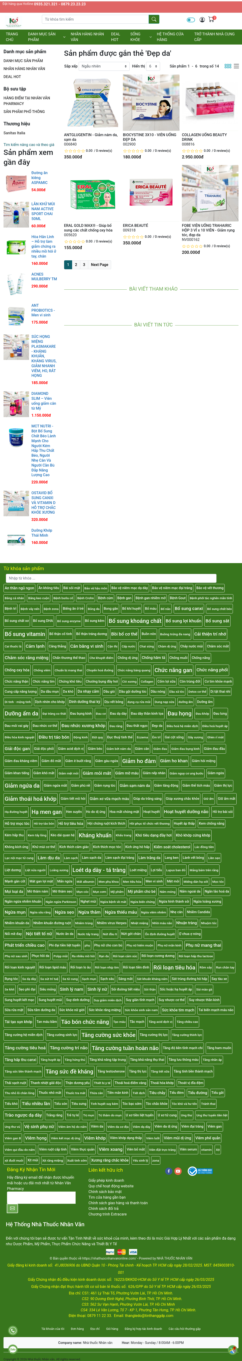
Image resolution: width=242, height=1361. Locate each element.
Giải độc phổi (44, 749)
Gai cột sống (174, 737)
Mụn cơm (99, 892)
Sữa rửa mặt (14, 1010)
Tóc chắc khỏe (157, 1104)
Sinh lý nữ (97, 989)
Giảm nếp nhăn (154, 773)
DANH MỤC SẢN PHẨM (47, 37)
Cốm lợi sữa (167, 682)
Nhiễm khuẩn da (17, 923)
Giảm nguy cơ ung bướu (186, 773)
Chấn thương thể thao (69, 658)
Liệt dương (13, 870)
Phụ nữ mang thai (203, 945)
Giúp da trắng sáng (147, 799)
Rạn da (104, 956)
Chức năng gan (173, 670)
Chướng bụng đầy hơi (102, 682)
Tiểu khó (11, 1104)
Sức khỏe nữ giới (72, 1010)
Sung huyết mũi (50, 1000)
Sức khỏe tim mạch (178, 1010)
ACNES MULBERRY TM (44, 276)
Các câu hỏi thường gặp (185, 1329)
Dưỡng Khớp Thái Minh (41, 533)
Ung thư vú (12, 1127)
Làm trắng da (150, 858)
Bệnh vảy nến (30, 609)
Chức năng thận (16, 682)
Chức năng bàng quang (133, 670)
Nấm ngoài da (190, 892)
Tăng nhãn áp (212, 1060)
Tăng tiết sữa (160, 1071)
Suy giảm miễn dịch (108, 1000)
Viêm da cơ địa (118, 1127)
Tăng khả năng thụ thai (147, 1060)
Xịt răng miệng (52, 1160)
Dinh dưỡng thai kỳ (84, 701)
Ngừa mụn (15, 912)
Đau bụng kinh (81, 714)
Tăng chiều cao (187, 1022)
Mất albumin (85, 881)
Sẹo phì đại (27, 989)
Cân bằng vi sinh (86, 646)
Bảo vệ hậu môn (95, 588)
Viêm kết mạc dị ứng (65, 1138)
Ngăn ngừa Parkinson (61, 902)
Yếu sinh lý (140, 1160)
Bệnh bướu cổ (63, 598)
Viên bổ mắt (136, 1150)
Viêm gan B (13, 1138)
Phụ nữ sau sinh (16, 956)
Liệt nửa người (35, 870)
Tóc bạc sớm (132, 1104)
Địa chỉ (94, 1329)
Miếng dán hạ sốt (195, 881)
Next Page (99, 264)
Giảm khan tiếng (17, 773)
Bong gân (111, 609)
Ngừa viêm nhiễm (153, 912)
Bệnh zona (51, 609)
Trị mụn (88, 1115)
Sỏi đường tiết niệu (125, 989)
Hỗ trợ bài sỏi (223, 812)
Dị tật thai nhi (220, 692)
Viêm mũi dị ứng (177, 1138)
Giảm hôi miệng (204, 761)
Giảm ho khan (174, 760)
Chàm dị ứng (167, 646)
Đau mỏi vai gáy (17, 726)
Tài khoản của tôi (52, 1329)
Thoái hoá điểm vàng (130, 1083)
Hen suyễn (74, 812)
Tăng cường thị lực (154, 1035)
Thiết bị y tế (102, 1083)
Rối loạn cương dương (157, 956)
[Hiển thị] (153, 66)
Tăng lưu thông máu (183, 1060)
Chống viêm (42, 670)
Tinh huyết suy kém (104, 1104)
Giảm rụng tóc (104, 786)
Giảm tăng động (166, 786)
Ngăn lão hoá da (217, 892)
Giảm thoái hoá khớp (30, 799)
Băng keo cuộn (38, 598)
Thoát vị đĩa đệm (190, 1083)
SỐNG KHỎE (141, 37)
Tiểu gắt (217, 1093)
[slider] (78, 150)
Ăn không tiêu (48, 588)
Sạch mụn (89, 979)
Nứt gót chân (131, 934)
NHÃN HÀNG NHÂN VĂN (87, 37)
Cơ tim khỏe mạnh (218, 682)
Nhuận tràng (186, 923)
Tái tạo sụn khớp (18, 1022)
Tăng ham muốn (219, 1048)
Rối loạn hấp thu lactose (196, 956)
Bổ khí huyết (131, 609)
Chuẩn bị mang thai (68, 670)
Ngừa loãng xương (207, 902)
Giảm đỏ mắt (51, 761)
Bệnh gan (124, 598)
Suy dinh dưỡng (77, 1000)
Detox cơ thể (197, 691)
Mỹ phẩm (117, 892)
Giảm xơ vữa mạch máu (109, 798)
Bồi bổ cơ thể (124, 634)
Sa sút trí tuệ (49, 979)
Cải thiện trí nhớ (210, 634)
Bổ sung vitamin (25, 634)
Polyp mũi (61, 956)
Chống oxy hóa (17, 670)
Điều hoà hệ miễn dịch (182, 726)
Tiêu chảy (157, 1093)
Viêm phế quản (207, 1138)
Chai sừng (146, 646)
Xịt (218, 1150)
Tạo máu (119, 1022)
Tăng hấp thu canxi (20, 1060)
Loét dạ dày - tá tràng (99, 870)
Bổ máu (150, 609)
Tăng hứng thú (75, 1060)
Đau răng (116, 726)
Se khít (10, 989)
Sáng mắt (125, 979)
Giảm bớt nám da (118, 749)
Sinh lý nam (71, 989)
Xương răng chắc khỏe (109, 1160)
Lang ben (172, 858)
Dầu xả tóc (176, 691)
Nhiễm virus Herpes (112, 923)
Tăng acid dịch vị (160, 1022)
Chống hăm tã (153, 657)
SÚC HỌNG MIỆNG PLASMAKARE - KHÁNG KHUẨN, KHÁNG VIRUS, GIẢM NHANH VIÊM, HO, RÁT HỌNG (43, 356)
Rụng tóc (11, 979)
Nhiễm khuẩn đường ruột (52, 923)
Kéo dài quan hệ (63, 835)
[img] (202, 19)
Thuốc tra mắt (75, 1093)
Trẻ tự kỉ (72, 1115)
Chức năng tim (44, 682)
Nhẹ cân (176, 912)
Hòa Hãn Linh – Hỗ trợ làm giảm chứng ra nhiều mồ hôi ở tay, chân (43, 246)
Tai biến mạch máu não (215, 1010)
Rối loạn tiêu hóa (174, 967)
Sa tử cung (70, 979)
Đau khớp (202, 713)
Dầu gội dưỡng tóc (133, 692)
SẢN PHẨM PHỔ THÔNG (24, 111)
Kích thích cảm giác (74, 847)
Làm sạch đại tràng (119, 858)
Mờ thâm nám (37, 892)
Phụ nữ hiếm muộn (139, 945)
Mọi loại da (14, 891)
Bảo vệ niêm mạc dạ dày (129, 588)
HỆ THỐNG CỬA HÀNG (170, 37)
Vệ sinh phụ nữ (39, 1126)
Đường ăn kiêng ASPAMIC (39, 178)
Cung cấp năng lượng (21, 692)
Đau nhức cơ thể (45, 726)
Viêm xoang (110, 1149)
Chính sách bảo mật (105, 1191)
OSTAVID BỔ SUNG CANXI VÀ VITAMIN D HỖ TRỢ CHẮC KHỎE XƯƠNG (43, 503)
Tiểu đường (197, 1093)
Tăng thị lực (138, 1071)
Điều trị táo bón (54, 737)
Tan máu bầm (47, 1022)
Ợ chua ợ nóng (190, 934)
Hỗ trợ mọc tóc (17, 823)
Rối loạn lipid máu (52, 967)
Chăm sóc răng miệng (26, 657)
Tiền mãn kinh (117, 1093)
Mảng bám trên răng (204, 870)
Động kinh (80, 737)
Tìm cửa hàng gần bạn (107, 1197)
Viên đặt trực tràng (162, 1150)
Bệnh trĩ (10, 609)
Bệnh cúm (105, 598)
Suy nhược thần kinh (204, 1000)
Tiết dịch (139, 1093)
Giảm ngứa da (22, 785)
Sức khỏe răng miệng (105, 1010)
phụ (87, 945)
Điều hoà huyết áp (215, 726)
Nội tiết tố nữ (39, 933)
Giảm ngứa (216, 773)
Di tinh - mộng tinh (18, 702)
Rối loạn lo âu (80, 967)
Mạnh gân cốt (15, 881)
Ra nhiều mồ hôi (83, 956)
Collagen (147, 681)
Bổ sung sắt (217, 621)
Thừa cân (96, 1093)
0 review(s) (104, 151)
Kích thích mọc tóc (107, 847)
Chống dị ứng (127, 658)
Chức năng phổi (212, 670)
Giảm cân (142, 749)
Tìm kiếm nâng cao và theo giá (29, 144)
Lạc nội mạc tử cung (19, 858)
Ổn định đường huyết (160, 934)
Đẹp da (157, 726)
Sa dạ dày (29, 979)
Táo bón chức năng (85, 1022)
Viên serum (188, 1150)
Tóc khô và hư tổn (184, 1104)
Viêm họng (36, 1138)
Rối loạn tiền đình (136, 967)
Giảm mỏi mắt (97, 773)
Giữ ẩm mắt (226, 799)
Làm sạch (71, 858)
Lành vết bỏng (193, 858)
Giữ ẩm (208, 798)
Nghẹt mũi (88, 902)
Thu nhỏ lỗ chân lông (19, 1093)
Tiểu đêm (176, 1093)
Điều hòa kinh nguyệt (19, 737)
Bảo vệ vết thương (210, 588)
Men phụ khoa (109, 881)
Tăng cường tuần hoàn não (125, 1048)
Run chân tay (225, 967)
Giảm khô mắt (44, 773)
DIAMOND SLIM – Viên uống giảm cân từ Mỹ (43, 400)
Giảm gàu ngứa (106, 761)
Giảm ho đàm (139, 761)
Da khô (68, 692)
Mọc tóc (218, 881)
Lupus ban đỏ (175, 870)
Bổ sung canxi (189, 608)
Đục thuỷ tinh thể (120, 737)
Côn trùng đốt (190, 682)
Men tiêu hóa (132, 881)
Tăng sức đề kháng (69, 1071)
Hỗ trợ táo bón (44, 823)
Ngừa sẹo (64, 912)
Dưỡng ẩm (205, 702)
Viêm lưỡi (153, 1138)
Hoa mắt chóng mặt (124, 812)
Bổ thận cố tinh (60, 634)
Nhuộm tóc (209, 923)
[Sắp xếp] (104, 66)
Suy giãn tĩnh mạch (140, 1000)
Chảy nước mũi (191, 646)
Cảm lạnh (35, 646)
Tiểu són (60, 1104)
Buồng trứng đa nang (175, 634)
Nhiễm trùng (84, 923)
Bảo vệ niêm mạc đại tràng (172, 588)
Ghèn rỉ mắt (215, 737)
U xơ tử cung (167, 1115)
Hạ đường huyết (16, 812)
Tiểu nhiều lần (36, 1103)
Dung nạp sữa (164, 702)
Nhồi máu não (162, 923)
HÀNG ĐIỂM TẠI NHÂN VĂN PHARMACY (27, 101)
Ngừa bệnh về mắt (113, 902)
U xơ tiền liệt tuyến (140, 1115)
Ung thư (186, 1115)
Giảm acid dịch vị (71, 749)
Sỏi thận (150, 989)
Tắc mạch (137, 1022)
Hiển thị (138, 66)
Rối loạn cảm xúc (125, 956)
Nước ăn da (64, 934)
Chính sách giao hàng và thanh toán (118, 1203)
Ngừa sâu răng (40, 912)
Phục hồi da (40, 956)
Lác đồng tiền (204, 847)
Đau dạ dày (118, 714)
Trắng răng (54, 1115)
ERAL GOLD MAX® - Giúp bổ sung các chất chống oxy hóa (88, 227)
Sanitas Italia (14, 133)
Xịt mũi (32, 1160)
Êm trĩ (156, 737)
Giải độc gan (17, 748)
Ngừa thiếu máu (121, 912)
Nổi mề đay (13, 934)
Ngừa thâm (89, 912)
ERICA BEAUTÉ (135, 225)
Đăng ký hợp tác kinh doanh (143, 1329)
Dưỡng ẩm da (21, 713)
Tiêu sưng (78, 1104)
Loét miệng (138, 870)
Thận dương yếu (77, 1083)
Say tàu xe (219, 979)
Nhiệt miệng (139, 923)
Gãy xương (195, 737)
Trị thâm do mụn (110, 1115)
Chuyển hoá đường (99, 670)
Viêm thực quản (83, 1150)
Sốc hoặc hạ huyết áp (176, 989)
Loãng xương (59, 870)
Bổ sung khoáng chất (135, 621)
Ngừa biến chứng (142, 902)
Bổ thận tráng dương (91, 634)
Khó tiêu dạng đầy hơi (154, 835)
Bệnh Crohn (85, 598)
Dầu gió (109, 692)
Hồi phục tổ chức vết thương (149, 823)
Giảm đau (160, 749)
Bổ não (165, 609)
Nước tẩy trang (88, 934)
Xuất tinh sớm (77, 1160)
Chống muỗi (178, 658)
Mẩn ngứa (64, 881)
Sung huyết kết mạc (19, 1000)
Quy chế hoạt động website (111, 1186)
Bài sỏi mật (71, 588)
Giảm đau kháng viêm (21, 761)
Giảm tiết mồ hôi (73, 799)
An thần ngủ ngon (19, 588)
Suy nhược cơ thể (172, 1000)
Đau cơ (101, 713)
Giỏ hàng (112, 1329)
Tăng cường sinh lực (62, 1035)
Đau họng (179, 713)
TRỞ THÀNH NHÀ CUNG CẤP (214, 37)
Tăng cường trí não (69, 1048)
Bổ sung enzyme (69, 621)
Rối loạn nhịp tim (107, 967)
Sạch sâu (107, 979)
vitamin (206, 1150)
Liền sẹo (214, 858)
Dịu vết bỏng (113, 702)
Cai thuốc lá (13, 646)
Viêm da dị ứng (165, 1127)
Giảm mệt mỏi (68, 773)
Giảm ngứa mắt (55, 786)
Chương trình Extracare (107, 1214)
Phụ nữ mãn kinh (169, 945)
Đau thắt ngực (137, 726)
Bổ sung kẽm (95, 621)
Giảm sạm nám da (135, 785)
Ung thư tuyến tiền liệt (211, 1115)
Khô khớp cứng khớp (193, 835)
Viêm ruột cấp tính (53, 1150)
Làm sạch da (91, 858)
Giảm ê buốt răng (78, 761)
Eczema (142, 737)
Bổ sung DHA (43, 621)
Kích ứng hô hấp (137, 847)
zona (155, 1160)
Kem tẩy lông (37, 835)
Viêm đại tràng (192, 1127)
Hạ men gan (47, 812)
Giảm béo (95, 749)
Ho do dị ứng (95, 812)
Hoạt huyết (151, 812)
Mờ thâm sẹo (62, 892)
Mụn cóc (82, 892)
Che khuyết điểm (101, 658)
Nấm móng (167, 892)
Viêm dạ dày (141, 1127)
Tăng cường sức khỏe (108, 1035)
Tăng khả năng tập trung (107, 1060)
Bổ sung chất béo (219, 609)
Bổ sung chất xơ (17, 621)
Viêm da (97, 1127)
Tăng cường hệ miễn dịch (24, 1035)
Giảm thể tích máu (196, 786)
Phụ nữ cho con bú (108, 945)
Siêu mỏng (48, 989)
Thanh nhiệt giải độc (45, 1083)
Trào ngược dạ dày (23, 1115)
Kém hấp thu (14, 835)
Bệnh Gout (178, 598)
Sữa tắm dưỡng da (41, 1010)
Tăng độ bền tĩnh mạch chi (183, 1048)
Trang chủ (12, 37)
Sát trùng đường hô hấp (189, 979)
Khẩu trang (123, 835)
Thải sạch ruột (15, 1083)
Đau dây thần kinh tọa (147, 714)
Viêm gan (215, 1127)
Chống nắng (201, 658)
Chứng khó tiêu (70, 682)
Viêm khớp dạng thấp (126, 1138)
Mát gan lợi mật (41, 881)
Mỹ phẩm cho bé (141, 891)
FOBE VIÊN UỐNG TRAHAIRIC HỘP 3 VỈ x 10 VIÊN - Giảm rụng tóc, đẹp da (208, 230)
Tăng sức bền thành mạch (23, 1071)
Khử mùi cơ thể (43, 847)
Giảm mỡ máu (127, 773)
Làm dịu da (49, 857)
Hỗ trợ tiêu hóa (70, 823)
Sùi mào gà (204, 989)
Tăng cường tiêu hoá (25, 1048)
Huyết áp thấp (184, 824)
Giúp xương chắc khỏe (182, 799)
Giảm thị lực (223, 786)
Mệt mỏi (173, 881)
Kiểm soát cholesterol (172, 847)
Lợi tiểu (156, 870)
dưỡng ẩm (186, 702)
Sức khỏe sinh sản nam (141, 1010)
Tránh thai (208, 1104)
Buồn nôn (149, 634)
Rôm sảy (206, 967)
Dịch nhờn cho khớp (50, 702)
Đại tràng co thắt (54, 713)
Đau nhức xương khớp (84, 725)
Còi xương (129, 681)
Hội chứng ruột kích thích (106, 824)
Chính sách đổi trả (103, 1208)
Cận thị (112, 646)
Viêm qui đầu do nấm (20, 1150)
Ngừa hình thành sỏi (174, 902)
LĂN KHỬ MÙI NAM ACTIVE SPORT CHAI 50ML (43, 211)
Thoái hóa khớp (162, 1083)
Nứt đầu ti (110, 934)
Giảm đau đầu (214, 749)
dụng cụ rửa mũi (138, 702)
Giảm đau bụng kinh (185, 749)
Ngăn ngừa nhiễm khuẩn (23, 902)
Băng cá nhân (14, 598)
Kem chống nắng (211, 824)
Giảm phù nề (80, 786)
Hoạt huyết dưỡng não (186, 811)
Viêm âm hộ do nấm (72, 1127)
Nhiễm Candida (198, 912)
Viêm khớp (95, 1138)
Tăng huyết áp (50, 1060)
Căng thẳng (57, 646)
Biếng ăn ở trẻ (73, 609)
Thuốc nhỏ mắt (50, 1093)
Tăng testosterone (111, 1071)
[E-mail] (41, 1198)
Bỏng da (93, 609)
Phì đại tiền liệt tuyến (65, 945)
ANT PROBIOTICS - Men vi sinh (43, 310)
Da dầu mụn (50, 692)
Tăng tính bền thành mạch (193, 1071)
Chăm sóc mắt (218, 646)
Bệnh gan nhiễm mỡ (151, 598)
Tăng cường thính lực (187, 1035)
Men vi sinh (154, 881)
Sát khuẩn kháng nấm (152, 979)
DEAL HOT (115, 37)
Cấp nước (128, 646)
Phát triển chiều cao (25, 945)
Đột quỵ (97, 737)
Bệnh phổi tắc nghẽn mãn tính (211, 598)
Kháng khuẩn (95, 835)
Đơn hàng (77, 1329)
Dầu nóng (158, 692)
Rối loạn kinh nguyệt (20, 967)
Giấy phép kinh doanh (106, 1180)
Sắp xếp (71, 66)
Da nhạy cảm (88, 691)
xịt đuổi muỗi (14, 1160)
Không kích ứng (16, 847)
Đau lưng (220, 714)
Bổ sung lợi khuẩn (184, 621)
